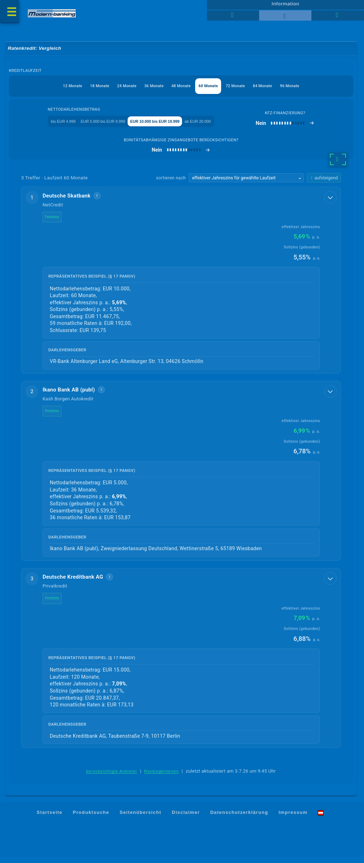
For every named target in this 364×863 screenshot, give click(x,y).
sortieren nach (171, 182)
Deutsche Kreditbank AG (77, 583)
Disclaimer (186, 818)
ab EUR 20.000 (229, 125)
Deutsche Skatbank (71, 201)
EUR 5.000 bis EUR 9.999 (103, 125)
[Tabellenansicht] (233, 17)
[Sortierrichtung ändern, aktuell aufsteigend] (324, 183)
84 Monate (277, 89)
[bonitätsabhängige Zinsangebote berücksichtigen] (181, 155)
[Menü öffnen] (10, 13)
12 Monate (52, 89)
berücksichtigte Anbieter (111, 777)
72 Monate (245, 89)
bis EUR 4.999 (51, 125)
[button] (181, 285)
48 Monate (181, 89)
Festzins (56, 222)
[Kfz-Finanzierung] (303, 128)
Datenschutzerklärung (239, 818)
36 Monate (149, 89)
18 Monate (84, 89)
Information (285, 6)
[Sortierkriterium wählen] (246, 183)
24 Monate (116, 89)
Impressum (293, 818)
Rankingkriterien (161, 777)
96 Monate (309, 89)
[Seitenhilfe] (337, 17)
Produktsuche (91, 818)
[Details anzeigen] (331, 201)
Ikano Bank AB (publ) (73, 395)
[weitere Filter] (337, 164)
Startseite (50, 818)
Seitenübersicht (140, 818)
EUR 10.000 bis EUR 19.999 (172, 125)
